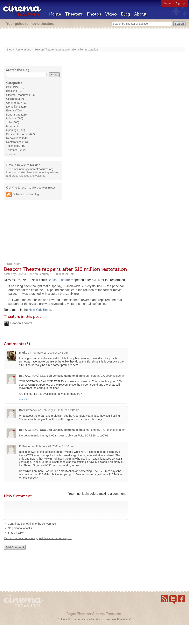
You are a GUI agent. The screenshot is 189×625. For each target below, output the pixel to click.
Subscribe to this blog (26, 194)
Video (111, 14)
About (140, 14)
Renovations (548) (17, 138)
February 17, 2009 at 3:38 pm (107, 429)
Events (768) (14, 110)
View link (24, 399)
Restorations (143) (17, 141)
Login (167, 3)
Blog (125, 14)
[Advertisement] (94, 38)
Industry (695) (14, 118)
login (85, 493)
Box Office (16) (15, 87)
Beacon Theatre (59, 280)
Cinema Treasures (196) (21, 94)
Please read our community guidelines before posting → (38, 542)
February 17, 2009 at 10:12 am (60, 410)
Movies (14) (13, 126)
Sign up (180, 3)
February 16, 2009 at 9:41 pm (49, 352)
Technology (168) (16, 145)
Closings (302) (15, 98)
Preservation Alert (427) (20, 134)
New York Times (40, 309)
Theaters (74, 14)
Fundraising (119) (17, 114)
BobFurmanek (28, 410)
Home (55, 14)
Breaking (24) (14, 90)
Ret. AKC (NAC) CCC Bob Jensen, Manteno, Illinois (52, 375)
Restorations (23, 49)
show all (11, 154)
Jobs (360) (12, 122)
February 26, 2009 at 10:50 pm (55, 446)
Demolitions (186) (17, 106)
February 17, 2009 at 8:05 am (107, 375)
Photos (94, 14)
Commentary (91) (16, 102)
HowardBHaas (25, 274)
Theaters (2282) (16, 149)
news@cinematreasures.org (36, 169)
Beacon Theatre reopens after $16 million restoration (66, 49)
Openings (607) (15, 130)
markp (23, 352)
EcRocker (25, 446)
